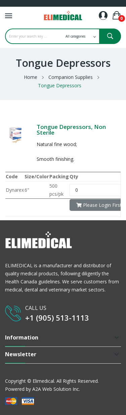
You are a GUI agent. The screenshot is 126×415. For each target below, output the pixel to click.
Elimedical (43, 381)
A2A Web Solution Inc (55, 389)
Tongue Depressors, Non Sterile (71, 129)
